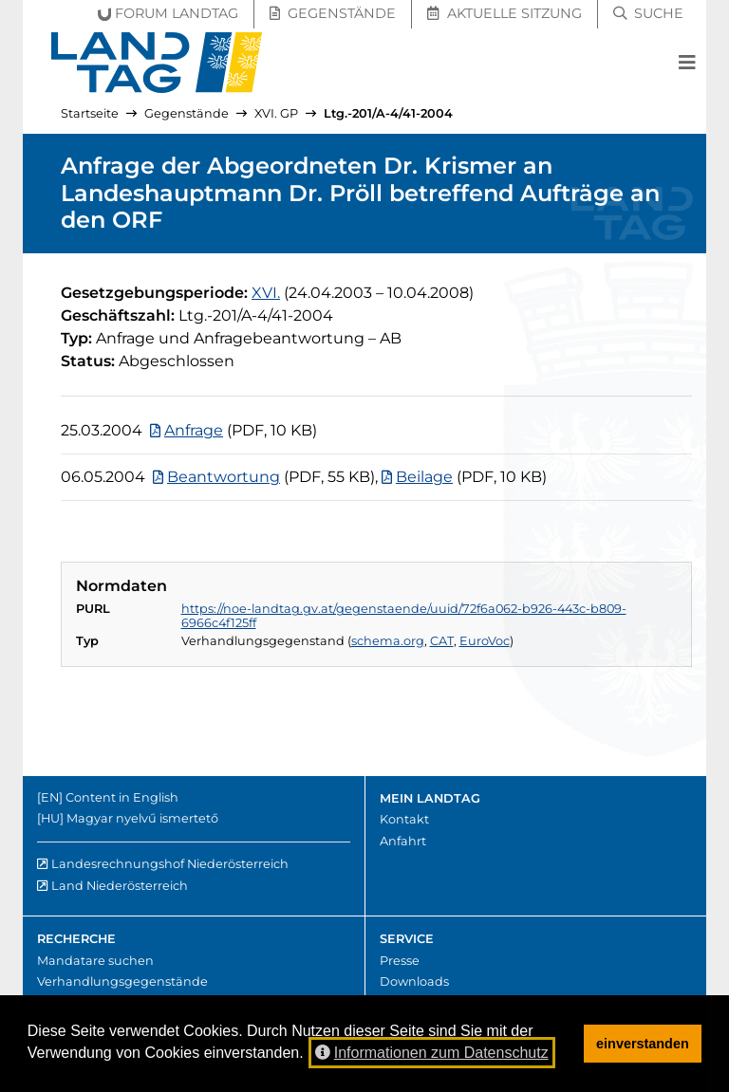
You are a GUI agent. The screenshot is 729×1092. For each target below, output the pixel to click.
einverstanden (642, 1043)
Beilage (424, 477)
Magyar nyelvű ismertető (142, 818)
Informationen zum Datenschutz (432, 1053)
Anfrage (193, 430)
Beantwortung (223, 477)
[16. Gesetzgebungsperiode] (266, 293)
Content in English (121, 797)
